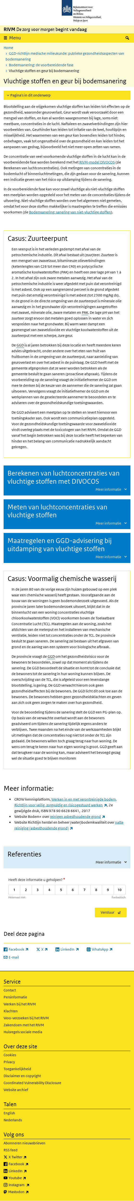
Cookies (10, 1055)
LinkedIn (28, 1171)
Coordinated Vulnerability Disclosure (32, 1082)
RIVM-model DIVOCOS (97, 162)
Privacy (9, 1062)
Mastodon (29, 1192)
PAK (85, 312)
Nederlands (13, 1120)
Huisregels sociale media (23, 1032)
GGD (20, 345)
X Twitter (28, 1157)
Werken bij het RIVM (20, 1004)
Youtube (28, 1178)
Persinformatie (15, 997)
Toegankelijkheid (17, 1069)
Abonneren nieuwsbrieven (24, 1143)
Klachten (11, 1011)
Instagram (30, 1185)
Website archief (16, 1089)
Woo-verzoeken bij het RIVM (26, 1018)
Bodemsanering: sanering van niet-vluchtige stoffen (70, 212)
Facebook (29, 1164)
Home (8, 47)
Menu (15, 38)
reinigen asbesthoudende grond (77, 816)
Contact (10, 990)
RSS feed (11, 1150)
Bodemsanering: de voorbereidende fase (41, 65)
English (9, 1113)
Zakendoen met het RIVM (24, 1025)
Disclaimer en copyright (22, 1076)
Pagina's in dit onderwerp (30, 95)
